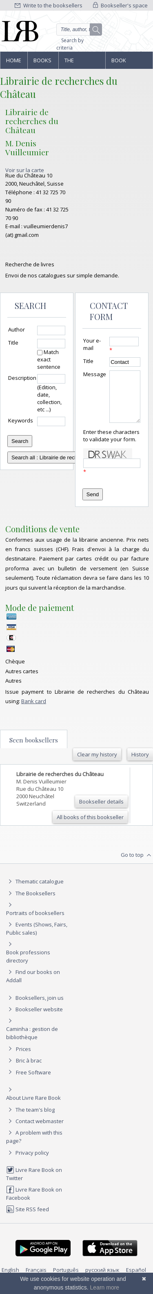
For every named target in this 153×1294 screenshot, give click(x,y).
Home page (13, 63)
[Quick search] (79, 29)
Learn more (105, 1287)
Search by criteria (70, 44)
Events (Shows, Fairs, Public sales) (36, 938)
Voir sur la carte (24, 170)
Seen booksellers (33, 750)
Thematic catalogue (35, 891)
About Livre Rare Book (33, 1107)
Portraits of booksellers (35, 922)
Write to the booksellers (48, 5)
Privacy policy (27, 1162)
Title (13, 342)
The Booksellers (82, 63)
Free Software (33, 1082)
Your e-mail (92, 344)
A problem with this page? (34, 1146)
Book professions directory (128, 63)
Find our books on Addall (33, 986)
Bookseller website (34, 1019)
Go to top (137, 865)
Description (22, 377)
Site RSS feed (27, 1219)
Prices (23, 1058)
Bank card (33, 711)
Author (16, 329)
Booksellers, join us (35, 1007)
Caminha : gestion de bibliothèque (32, 1043)
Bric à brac (29, 1070)
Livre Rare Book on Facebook (34, 1203)
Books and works (42, 63)
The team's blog (30, 1119)
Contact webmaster (35, 1131)
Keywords (20, 420)
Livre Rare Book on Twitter (34, 1184)
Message (94, 374)
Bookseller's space (120, 5)
